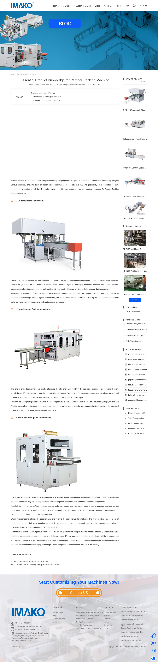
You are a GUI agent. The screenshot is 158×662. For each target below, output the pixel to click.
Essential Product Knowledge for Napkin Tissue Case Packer (37, 565)
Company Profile (110, 612)
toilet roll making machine (136, 395)
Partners (107, 619)
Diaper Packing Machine (84, 619)
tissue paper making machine (136, 354)
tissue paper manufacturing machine (136, 374)
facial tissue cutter (134, 423)
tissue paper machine (135, 364)
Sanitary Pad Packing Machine (132, 628)
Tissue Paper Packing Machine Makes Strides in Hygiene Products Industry (132, 312)
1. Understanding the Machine (43, 93)
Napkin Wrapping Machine (130, 620)
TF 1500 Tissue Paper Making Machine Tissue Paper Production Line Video (135, 330)
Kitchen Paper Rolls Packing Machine (89, 628)
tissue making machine (136, 369)
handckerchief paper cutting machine (136, 428)
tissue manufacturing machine (136, 390)
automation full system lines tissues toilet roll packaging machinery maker (134, 325)
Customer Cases (59, 619)
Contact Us (108, 625)
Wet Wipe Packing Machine (85, 625)
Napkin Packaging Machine (136, 413)
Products (80, 607)
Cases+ (135, 300)
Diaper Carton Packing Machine (132, 632)
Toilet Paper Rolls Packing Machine (88, 615)
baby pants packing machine (131, 640)
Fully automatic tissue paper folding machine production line (134, 336)
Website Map (15, 647)
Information (58, 607)
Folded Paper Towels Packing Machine (89, 612)
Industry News (58, 612)
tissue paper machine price (136, 385)
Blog (33, 74)
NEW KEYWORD (130, 607)
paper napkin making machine (136, 400)
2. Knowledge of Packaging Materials (46, 97)
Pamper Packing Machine (22, 554)
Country (107, 628)
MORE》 (144, 81)
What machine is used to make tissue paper (34, 561)
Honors (106, 622)
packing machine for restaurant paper (132, 624)
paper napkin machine (135, 380)
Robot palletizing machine (85, 622)
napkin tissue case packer (130, 636)
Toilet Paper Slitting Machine (136, 418)
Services (107, 615)
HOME (27, 74)
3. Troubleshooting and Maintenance (45, 100)
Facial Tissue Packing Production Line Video (132, 342)
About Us (108, 607)
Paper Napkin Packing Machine (136, 434)
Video (55, 622)
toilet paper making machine (136, 359)
